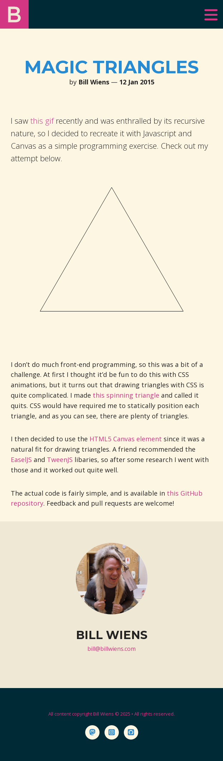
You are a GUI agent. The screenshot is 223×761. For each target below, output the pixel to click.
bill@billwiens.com (111, 649)
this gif (42, 120)
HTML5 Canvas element (125, 438)
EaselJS (21, 459)
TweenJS (60, 459)
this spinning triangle (126, 395)
